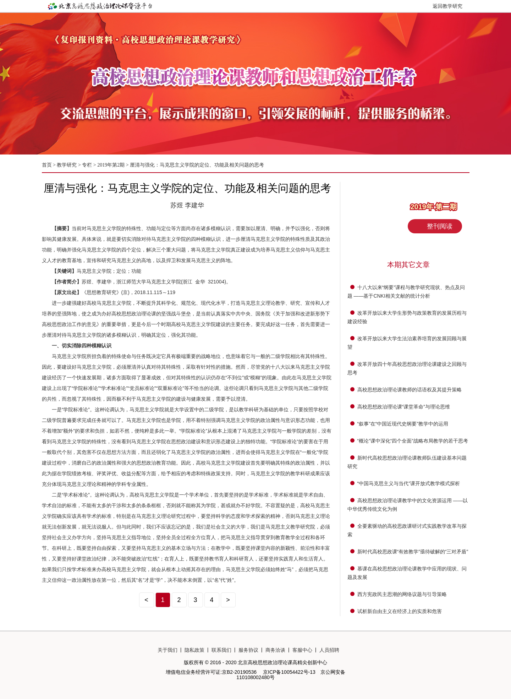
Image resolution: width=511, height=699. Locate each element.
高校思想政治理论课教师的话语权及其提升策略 (409, 389)
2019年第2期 (111, 165)
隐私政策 (194, 650)
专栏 (87, 165)
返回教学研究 (447, 6)
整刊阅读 (439, 226)
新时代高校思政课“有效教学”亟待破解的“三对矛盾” (412, 551)
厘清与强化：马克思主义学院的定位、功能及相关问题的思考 (197, 165)
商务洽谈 (275, 650)
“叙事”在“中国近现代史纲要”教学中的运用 (403, 424)
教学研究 (67, 165)
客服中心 (302, 650)
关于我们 (167, 650)
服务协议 (248, 650)
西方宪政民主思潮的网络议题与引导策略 (402, 594)
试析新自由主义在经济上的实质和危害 (399, 611)
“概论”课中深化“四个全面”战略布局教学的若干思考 (412, 441)
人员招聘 (329, 650)
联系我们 (221, 650)
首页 (47, 165)
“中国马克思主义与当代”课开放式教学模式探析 (408, 483)
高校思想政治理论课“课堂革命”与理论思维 (403, 407)
